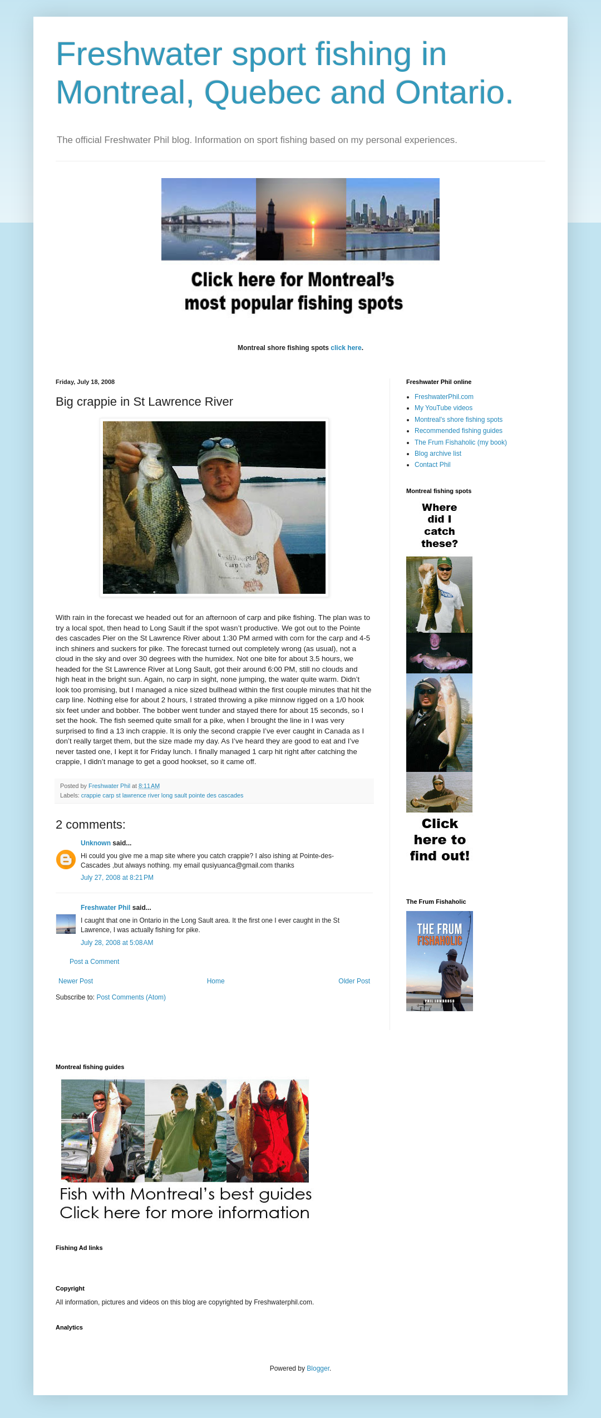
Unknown (96, 843)
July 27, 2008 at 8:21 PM (117, 878)
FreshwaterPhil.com (444, 397)
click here (346, 348)
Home (216, 981)
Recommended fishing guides (459, 431)
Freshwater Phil (105, 908)
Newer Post (75, 981)
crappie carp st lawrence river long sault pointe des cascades (162, 795)
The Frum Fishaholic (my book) (461, 442)
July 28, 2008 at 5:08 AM (117, 943)
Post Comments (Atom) (131, 997)
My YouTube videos (443, 408)
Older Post (354, 981)
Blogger (318, 1368)
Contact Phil (433, 465)
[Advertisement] (258, 1261)
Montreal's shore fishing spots (459, 420)
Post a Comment (94, 962)
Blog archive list (438, 453)
